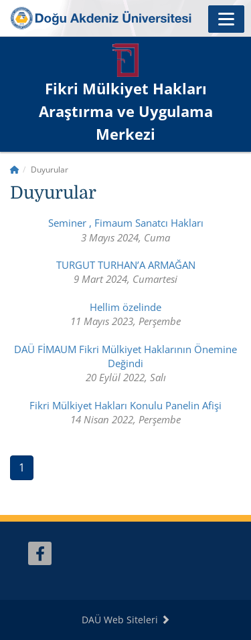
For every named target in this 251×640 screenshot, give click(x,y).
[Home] (14, 169)
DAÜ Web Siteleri (126, 619)
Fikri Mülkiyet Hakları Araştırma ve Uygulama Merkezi (126, 111)
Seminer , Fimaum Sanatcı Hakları (125, 222)
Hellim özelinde (125, 307)
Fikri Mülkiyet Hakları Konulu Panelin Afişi (125, 405)
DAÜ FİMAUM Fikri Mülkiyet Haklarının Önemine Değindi (125, 356)
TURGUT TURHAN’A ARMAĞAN (125, 265)
